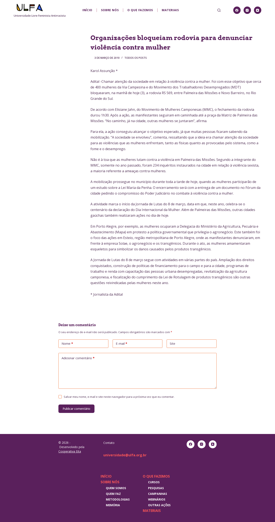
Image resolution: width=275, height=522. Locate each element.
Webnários (156, 499)
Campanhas (157, 494)
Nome (67, 343)
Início (87, 10)
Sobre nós (110, 10)
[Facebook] (237, 10)
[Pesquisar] (219, 10)
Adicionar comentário (78, 358)
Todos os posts (135, 58)
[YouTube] (257, 10)
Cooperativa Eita (69, 451)
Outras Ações (159, 505)
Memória (113, 505)
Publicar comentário (76, 409)
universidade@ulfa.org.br (125, 455)
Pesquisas (156, 488)
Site (172, 343)
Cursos (154, 482)
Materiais (170, 10)
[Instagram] (247, 10)
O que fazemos (140, 10)
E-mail (121, 343)
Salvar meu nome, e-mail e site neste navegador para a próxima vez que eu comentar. (119, 397)
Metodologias (118, 499)
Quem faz (113, 494)
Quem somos (116, 488)
